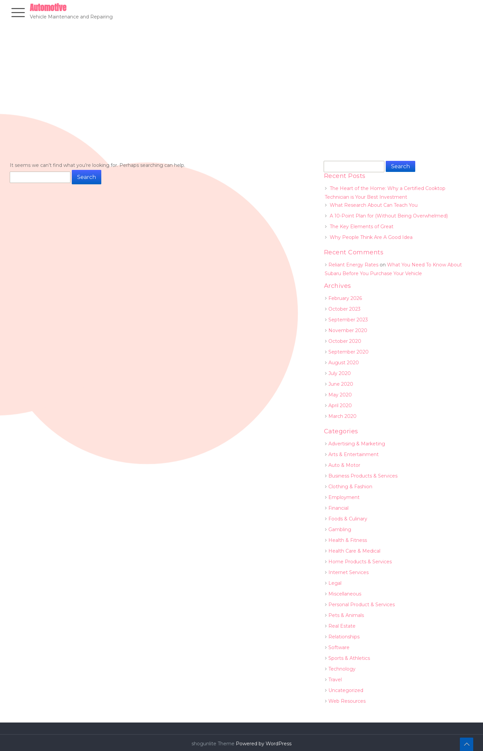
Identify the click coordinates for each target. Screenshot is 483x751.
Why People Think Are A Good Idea (371, 237)
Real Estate (342, 626)
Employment (344, 497)
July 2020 (339, 373)
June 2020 (340, 384)
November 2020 (347, 330)
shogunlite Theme (214, 744)
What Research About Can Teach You (374, 205)
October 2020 (344, 341)
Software (339, 647)
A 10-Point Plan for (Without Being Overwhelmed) (389, 216)
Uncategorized (345, 690)
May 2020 (340, 395)
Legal (334, 583)
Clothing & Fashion (350, 487)
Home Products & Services (360, 562)
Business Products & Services (362, 476)
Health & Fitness (347, 540)
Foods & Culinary (347, 519)
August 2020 (343, 363)
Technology (342, 669)
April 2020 (340, 405)
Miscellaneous (344, 594)
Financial (338, 508)
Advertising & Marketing (356, 444)
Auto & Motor (344, 465)
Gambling (339, 529)
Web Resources (347, 701)
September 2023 (348, 320)
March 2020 (342, 416)
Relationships (344, 637)
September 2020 (348, 352)
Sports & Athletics (349, 658)
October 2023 (344, 309)
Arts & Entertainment (353, 454)
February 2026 (345, 298)
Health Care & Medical (354, 551)
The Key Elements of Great (361, 227)
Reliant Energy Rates (353, 265)
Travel (335, 680)
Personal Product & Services (361, 605)
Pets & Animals (346, 615)
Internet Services (348, 572)
